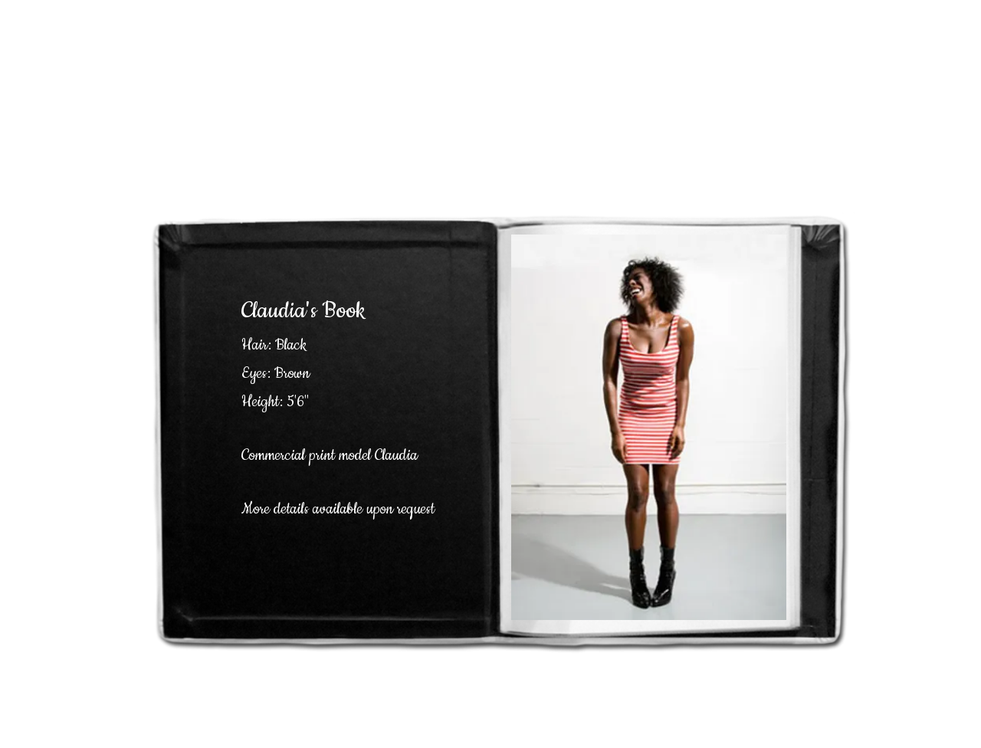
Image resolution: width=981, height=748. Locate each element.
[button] (648, 427)
